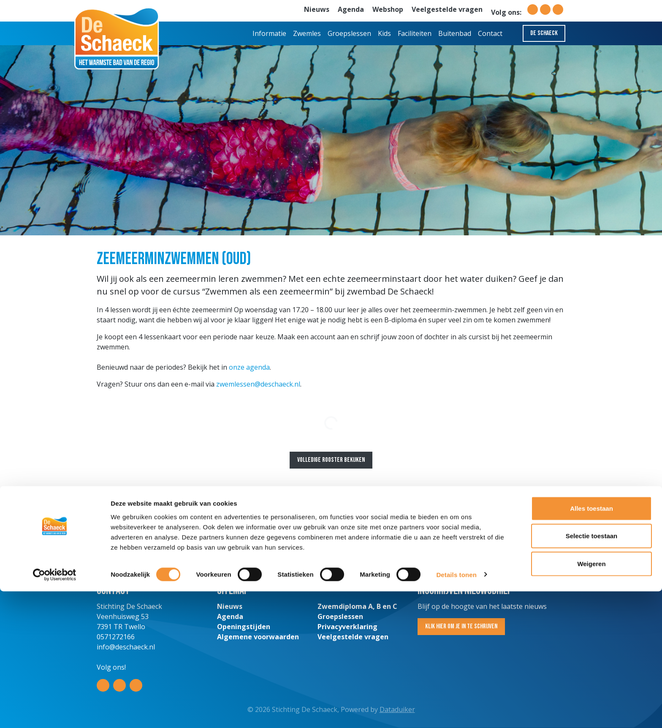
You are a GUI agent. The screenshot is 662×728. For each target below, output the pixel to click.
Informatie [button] (269, 33)
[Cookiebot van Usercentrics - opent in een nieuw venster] (55, 711)
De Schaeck (544, 33)
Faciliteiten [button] (414, 33)
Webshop (387, 9)
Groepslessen (349, 33)
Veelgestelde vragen (447, 9)
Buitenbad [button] (454, 33)
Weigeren (591, 700)
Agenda (351, 9)
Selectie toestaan (592, 672)
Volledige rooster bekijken (331, 460)
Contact (490, 33)
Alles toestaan (591, 645)
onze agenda (249, 367)
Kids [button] (384, 33)
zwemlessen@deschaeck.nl (258, 384)
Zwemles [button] (307, 33)
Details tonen (456, 711)
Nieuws (316, 9)
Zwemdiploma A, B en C (357, 606)
